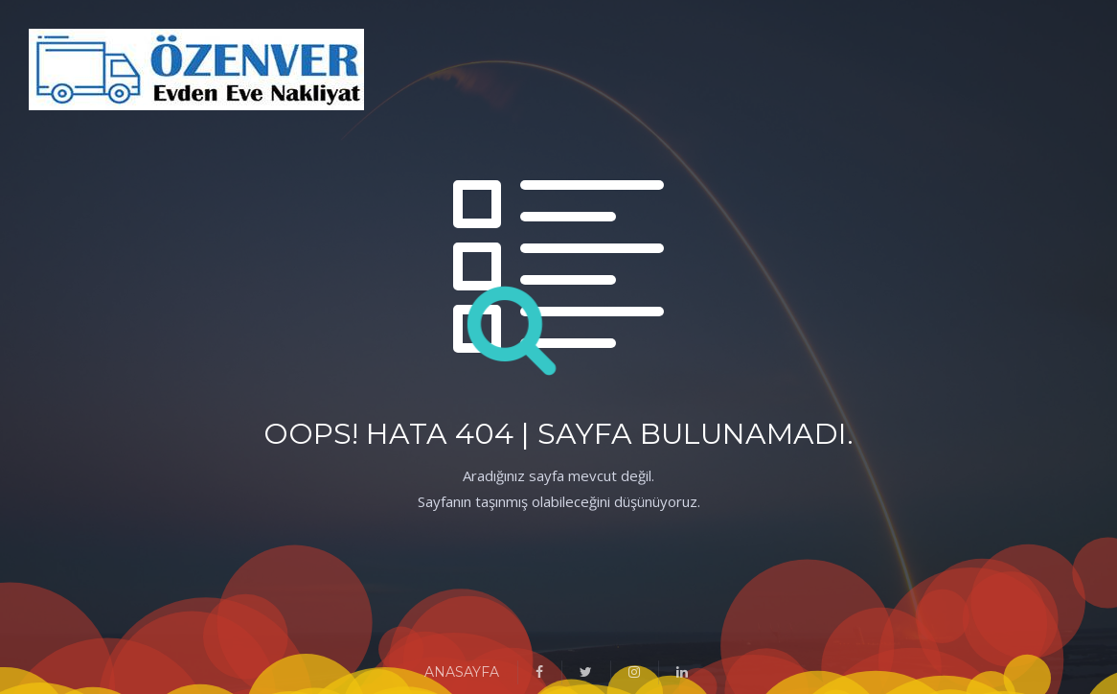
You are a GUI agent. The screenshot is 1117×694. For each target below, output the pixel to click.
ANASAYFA (461, 672)
